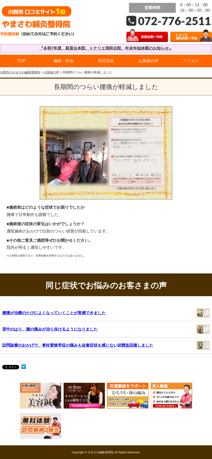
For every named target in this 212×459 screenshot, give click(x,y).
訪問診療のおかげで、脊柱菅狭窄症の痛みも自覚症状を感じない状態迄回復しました (77, 345)
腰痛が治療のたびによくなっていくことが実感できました (54, 313)
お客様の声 (148, 61)
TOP (21, 61)
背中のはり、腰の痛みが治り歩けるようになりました (50, 329)
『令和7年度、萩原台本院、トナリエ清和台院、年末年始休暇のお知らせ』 (106, 48)
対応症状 (106, 61)
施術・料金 (64, 61)
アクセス (191, 61)
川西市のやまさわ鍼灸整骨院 (20, 72)
